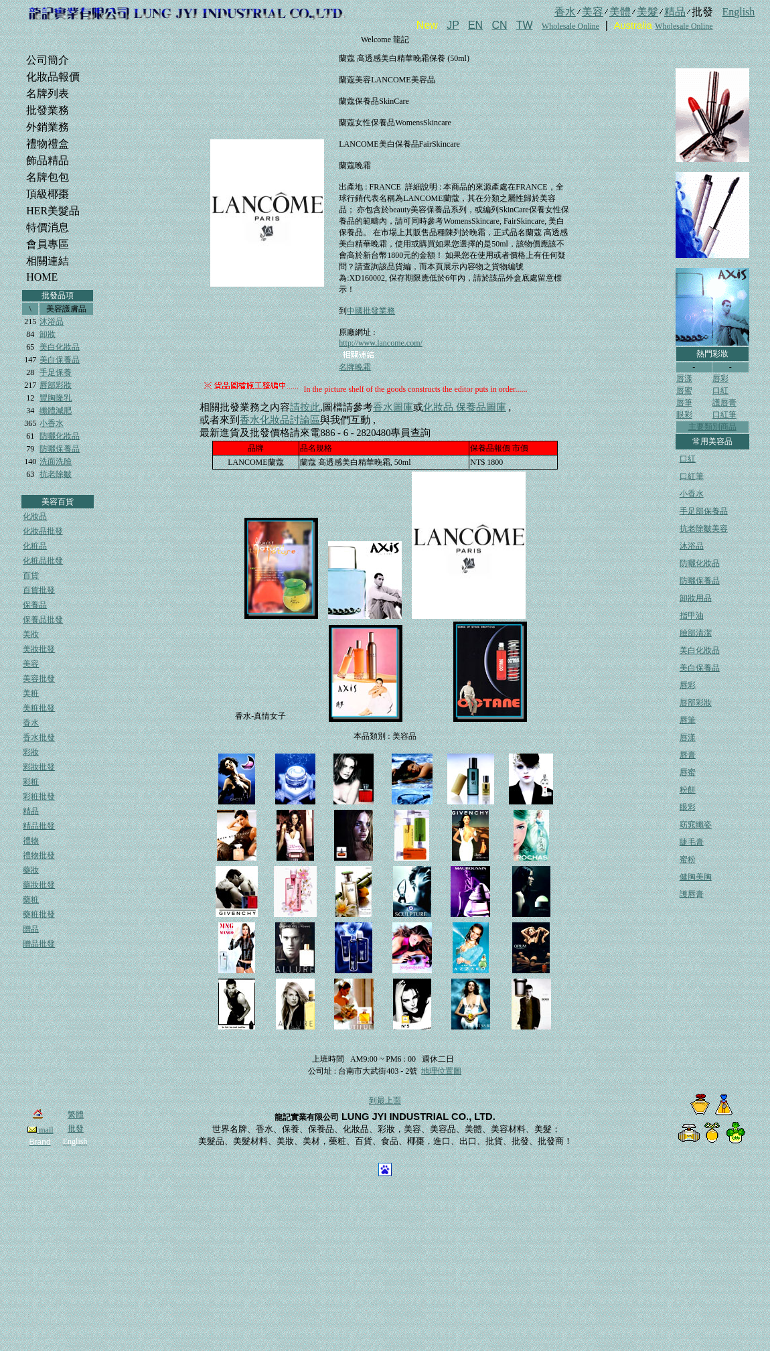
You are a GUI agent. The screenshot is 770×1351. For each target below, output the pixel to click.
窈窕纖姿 (696, 824)
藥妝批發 (39, 885)
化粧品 (35, 546)
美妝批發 (39, 649)
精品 (31, 811)
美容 (31, 663)
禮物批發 (39, 855)
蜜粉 (688, 859)
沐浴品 (52, 321)
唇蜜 (684, 390)
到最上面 (385, 1100)
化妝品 (35, 516)
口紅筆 (724, 414)
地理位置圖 (441, 1071)
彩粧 (31, 781)
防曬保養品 (60, 448)
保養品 (35, 605)
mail (40, 1130)
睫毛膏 (692, 842)
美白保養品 (60, 359)
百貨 (31, 575)
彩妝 (31, 752)
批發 (76, 1128)
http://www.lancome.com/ (380, 343)
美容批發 (39, 678)
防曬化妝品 (60, 436)
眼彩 (684, 414)
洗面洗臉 (56, 461)
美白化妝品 (60, 347)
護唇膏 (724, 402)
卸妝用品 (696, 598)
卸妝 (48, 334)
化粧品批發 (43, 560)
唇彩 (720, 378)
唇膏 (688, 755)
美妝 (31, 634)
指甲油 (692, 615)
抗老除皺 (56, 474)
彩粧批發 (39, 796)
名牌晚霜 (355, 367)
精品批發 (39, 826)
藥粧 (31, 899)
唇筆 (684, 402)
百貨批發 (39, 590)
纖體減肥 (56, 410)
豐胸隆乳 (56, 398)
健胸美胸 (696, 876)
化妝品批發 (43, 531)
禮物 (31, 840)
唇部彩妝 (56, 385)
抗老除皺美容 (704, 528)
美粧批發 (39, 708)
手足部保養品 (704, 511)
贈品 (31, 929)
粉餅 (688, 789)
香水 (31, 722)
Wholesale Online (570, 26)
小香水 (52, 423)
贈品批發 (39, 943)
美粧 (31, 693)
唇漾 (684, 378)
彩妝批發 (39, 767)
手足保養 (56, 372)
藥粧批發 (39, 914)
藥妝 (31, 870)
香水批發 (39, 737)
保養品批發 (43, 619)
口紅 (720, 390)
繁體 (76, 1114)
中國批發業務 (371, 310)
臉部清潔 (696, 633)
